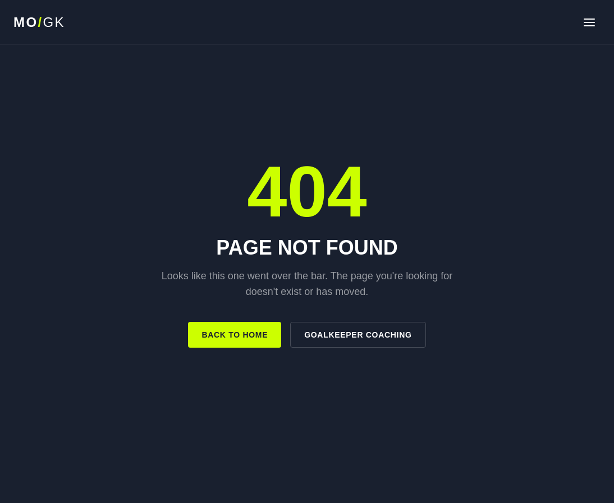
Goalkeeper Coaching (357, 334)
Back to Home (234, 334)
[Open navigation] (589, 22)
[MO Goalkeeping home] (39, 22)
